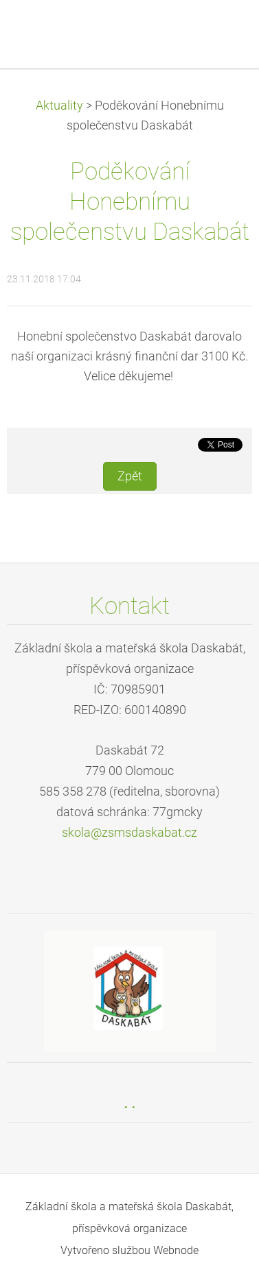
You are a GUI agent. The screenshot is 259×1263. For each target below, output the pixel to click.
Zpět (129, 476)
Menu (221, 30)
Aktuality (59, 105)
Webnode (176, 1250)
